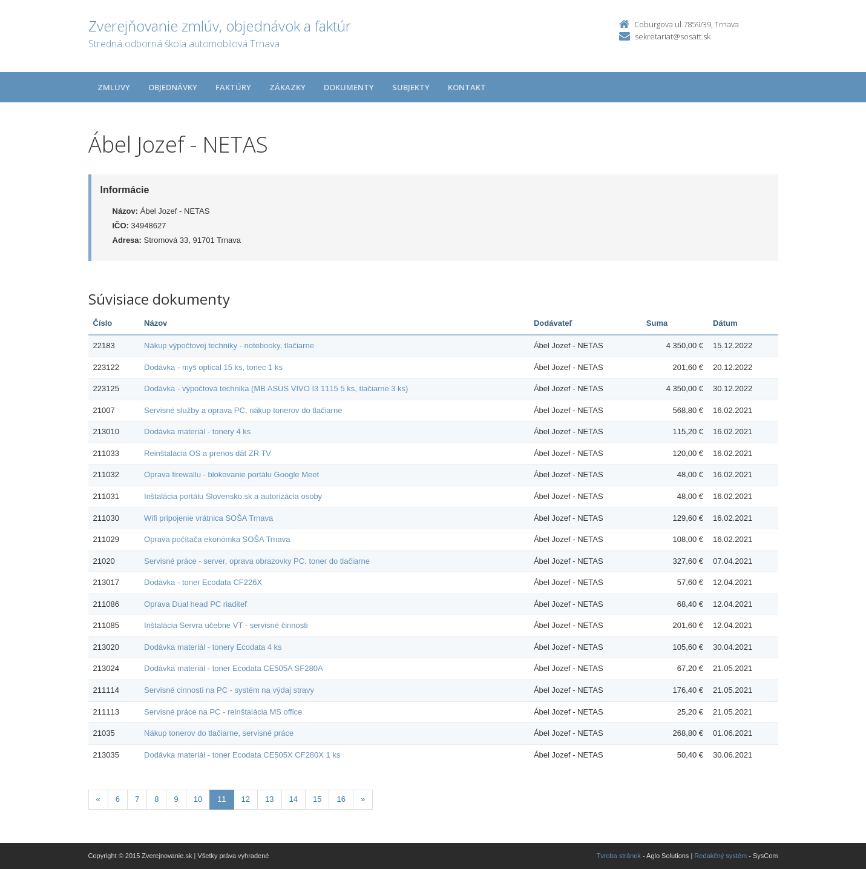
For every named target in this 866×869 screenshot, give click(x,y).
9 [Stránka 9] (176, 799)
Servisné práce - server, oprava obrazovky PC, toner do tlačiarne (257, 561)
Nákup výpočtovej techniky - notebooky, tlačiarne (229, 345)
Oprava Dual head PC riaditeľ (195, 604)
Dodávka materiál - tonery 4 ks (197, 431)
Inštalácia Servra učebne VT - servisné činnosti (226, 625)
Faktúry (233, 87)
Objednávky (172, 87)
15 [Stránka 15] (317, 799)
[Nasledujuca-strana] (363, 800)
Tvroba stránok (619, 855)
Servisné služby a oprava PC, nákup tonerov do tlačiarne (243, 410)
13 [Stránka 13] (269, 799)
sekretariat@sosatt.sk (672, 36)
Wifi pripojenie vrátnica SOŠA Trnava (208, 518)
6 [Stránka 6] (118, 799)
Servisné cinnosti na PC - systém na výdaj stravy (229, 690)
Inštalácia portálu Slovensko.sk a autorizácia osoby (233, 496)
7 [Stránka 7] (137, 799)
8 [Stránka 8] (156, 799)
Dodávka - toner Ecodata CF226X (203, 582)
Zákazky (287, 87)
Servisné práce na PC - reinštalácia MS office (223, 711)
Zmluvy (113, 87)
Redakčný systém (720, 855)
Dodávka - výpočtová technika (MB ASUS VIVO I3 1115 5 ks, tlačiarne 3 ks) (276, 388)
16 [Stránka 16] (340, 799)
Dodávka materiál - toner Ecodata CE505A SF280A (233, 668)
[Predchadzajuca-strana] (98, 800)
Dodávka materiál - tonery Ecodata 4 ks (213, 647)
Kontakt (467, 87)
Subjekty (411, 87)
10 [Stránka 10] (198, 799)
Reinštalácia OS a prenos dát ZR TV (207, 453)
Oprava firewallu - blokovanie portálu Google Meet (231, 474)
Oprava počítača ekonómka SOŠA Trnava (217, 539)
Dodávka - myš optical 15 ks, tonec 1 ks (213, 367)
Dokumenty (349, 87)
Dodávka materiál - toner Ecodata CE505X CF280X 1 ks (242, 754)
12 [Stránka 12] (245, 799)
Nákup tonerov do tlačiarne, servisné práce (219, 733)
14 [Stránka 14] (293, 799)
